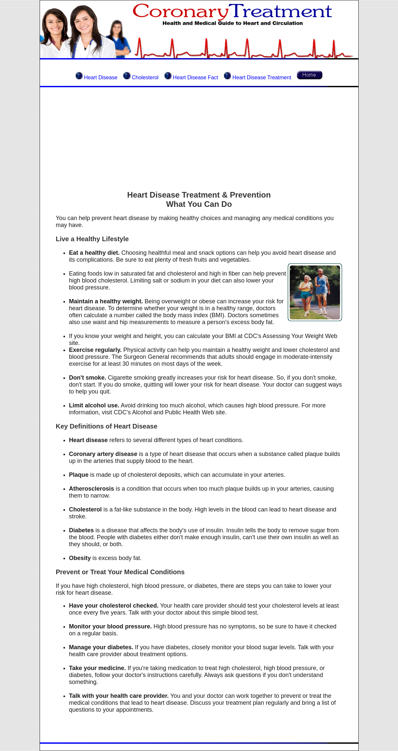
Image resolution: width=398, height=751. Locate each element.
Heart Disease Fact (194, 77)
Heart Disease (100, 77)
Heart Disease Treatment (261, 77)
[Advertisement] (199, 139)
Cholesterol (145, 77)
